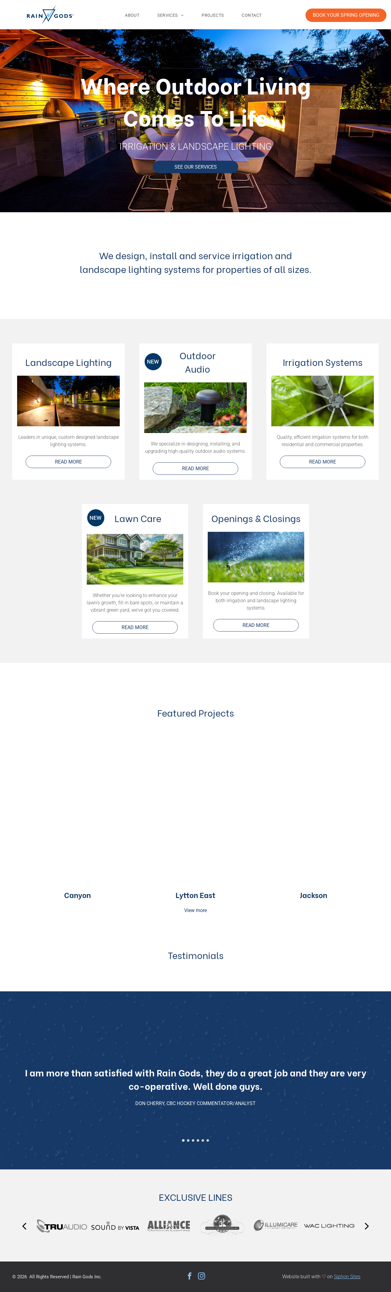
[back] (24, 1226)
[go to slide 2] (188, 1140)
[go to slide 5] (203, 1140)
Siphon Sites (347, 1276)
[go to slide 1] (183, 1140)
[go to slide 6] (207, 1140)
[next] (367, 1226)
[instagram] (201, 1277)
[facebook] (189, 1277)
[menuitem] (134, 15)
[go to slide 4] (198, 1140)
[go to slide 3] (193, 1140)
